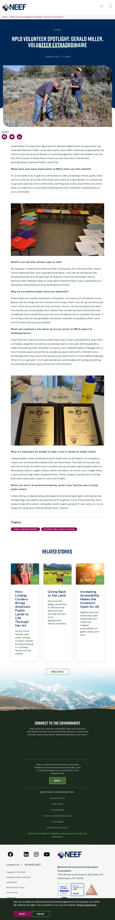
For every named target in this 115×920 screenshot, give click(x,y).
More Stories (57, 671)
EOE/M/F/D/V (11, 883)
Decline (40, 913)
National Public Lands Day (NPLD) (59, 529)
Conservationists (57, 828)
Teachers (58, 805)
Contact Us (12, 865)
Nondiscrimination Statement (18, 878)
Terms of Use (11, 893)
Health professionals (57, 816)
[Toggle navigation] (110, 6)
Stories (5, 17)
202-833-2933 (32, 865)
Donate (57, 781)
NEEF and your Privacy (15, 888)
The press (57, 822)
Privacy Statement (86, 905)
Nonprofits (57, 799)
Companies (57, 810)
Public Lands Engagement (25, 529)
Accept (22, 913)
